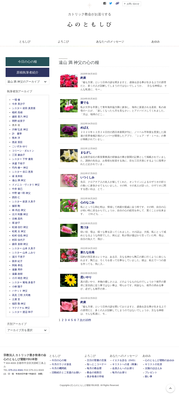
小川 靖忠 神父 (20, 278)
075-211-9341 (15, 370)
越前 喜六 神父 (20, 116)
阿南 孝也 (17, 265)
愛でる (84, 102)
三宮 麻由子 (18, 155)
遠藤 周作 (17, 269)
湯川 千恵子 (18, 257)
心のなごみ (87, 202)
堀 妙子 (16, 223)
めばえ (84, 127)
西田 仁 (16, 197)
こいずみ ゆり (19, 146)
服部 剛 (16, 206)
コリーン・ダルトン (23, 150)
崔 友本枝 (17, 176)
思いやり (86, 277)
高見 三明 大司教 (21, 295)
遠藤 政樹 (17, 274)
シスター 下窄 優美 (22, 159)
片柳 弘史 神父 (20, 129)
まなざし (86, 152)
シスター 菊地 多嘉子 (23, 282)
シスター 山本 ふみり (23, 252)
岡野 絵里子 (18, 121)
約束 (83, 77)
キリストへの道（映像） (125, 364)
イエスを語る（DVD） (124, 360)
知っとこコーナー (96, 364)
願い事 (148, 376)
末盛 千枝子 (18, 163)
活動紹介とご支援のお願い (66, 372)
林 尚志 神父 (19, 210)
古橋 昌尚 (17, 218)
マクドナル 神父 (21, 308)
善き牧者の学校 (95, 376)
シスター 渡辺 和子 (22, 312)
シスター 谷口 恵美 (22, 172)
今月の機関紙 (59, 368)
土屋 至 (16, 299)
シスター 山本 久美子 (23, 248)
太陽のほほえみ (153, 368)
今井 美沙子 (18, 104)
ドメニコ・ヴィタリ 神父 (26, 184)
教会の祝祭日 (94, 372)
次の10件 (85, 320)
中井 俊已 (17, 189)
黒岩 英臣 (17, 142)
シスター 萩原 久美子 (23, 201)
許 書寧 (17, 133)
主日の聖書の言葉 (96, 360)
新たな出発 (87, 252)
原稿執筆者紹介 (27, 72)
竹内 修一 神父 (20, 167)
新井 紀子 (17, 261)
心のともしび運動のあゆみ (159, 360)
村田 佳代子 (18, 240)
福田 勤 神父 (19, 303)
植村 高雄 (17, 112)
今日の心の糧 (27, 61)
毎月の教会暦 (94, 368)
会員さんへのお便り (123, 368)
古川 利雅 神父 (20, 214)
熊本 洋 (16, 138)
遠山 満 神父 (19, 180)
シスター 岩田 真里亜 (23, 108)
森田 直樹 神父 (20, 244)
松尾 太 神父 (19, 231)
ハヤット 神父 (19, 290)
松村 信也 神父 (20, 235)
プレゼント (151, 372)
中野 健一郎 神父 (21, 193)
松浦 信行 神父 (20, 227)
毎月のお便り (119, 372)
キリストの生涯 (153, 364)
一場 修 (16, 99)
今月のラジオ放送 (61, 364)
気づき (84, 227)
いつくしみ (87, 177)
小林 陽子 (17, 286)
